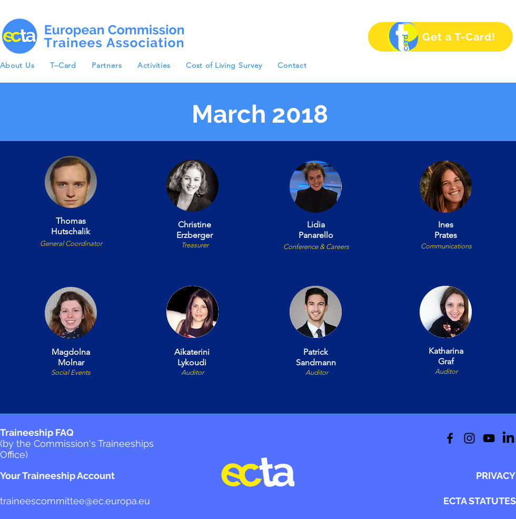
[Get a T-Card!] (440, 37)
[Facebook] (450, 438)
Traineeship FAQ (77, 443)
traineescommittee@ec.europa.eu (75, 500)
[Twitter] (469, 438)
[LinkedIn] (489, 438)
